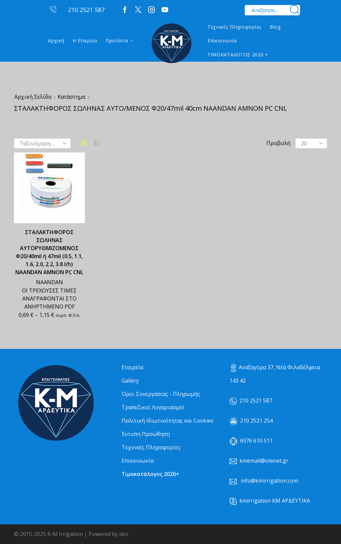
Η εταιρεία (85, 40)
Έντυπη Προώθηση (146, 434)
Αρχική (56, 40)
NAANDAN (49, 282)
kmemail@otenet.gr (263, 460)
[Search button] (295, 10)
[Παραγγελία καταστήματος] (42, 143)
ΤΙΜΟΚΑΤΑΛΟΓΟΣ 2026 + (237, 54)
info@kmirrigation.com (269, 480)
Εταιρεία (132, 367)
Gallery (130, 380)
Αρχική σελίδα (32, 96)
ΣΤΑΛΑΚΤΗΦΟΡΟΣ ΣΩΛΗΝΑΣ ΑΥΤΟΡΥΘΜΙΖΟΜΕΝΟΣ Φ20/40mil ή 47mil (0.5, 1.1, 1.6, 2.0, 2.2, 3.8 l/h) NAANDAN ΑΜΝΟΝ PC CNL (49, 252)
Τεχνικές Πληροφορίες (234, 27)
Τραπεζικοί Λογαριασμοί (153, 407)
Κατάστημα (71, 96)
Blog (275, 27)
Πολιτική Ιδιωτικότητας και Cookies (167, 420)
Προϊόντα (119, 40)
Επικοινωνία (222, 40)
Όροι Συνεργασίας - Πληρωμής (161, 394)
